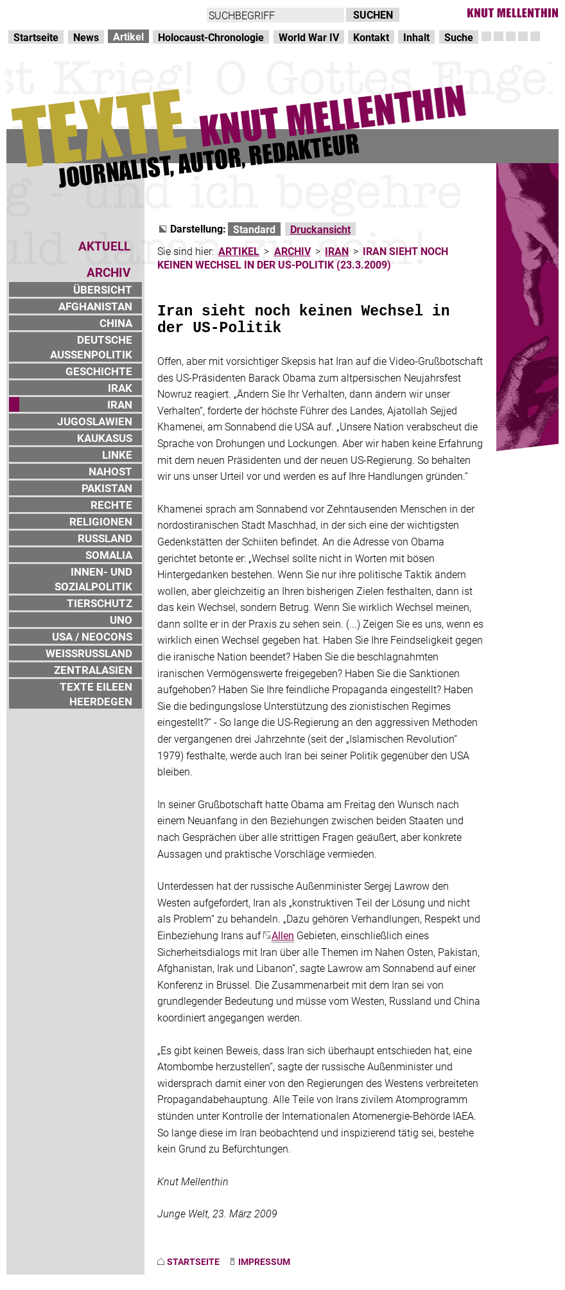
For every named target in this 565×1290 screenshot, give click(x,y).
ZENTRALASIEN (93, 669)
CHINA (116, 322)
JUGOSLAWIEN (94, 421)
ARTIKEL (238, 251)
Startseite (35, 37)
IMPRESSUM (264, 1261)
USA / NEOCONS (92, 636)
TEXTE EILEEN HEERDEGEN (96, 694)
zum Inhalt (164, 13)
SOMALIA (108, 554)
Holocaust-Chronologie (211, 37)
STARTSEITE (193, 1261)
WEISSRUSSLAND (89, 653)
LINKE (117, 454)
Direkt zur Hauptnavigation (68, 13)
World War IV (309, 37)
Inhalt (416, 37)
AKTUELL (104, 246)
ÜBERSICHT (102, 289)
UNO (121, 619)
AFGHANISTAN (95, 306)
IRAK (120, 387)
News (86, 37)
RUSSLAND (105, 538)
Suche (458, 37)
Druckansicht (320, 229)
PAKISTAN (107, 488)
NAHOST (110, 471)
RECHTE (111, 504)
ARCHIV (292, 251)
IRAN (119, 404)
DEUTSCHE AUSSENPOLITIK (91, 347)
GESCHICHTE (98, 371)
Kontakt (371, 37)
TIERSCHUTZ (99, 603)
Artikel (128, 36)
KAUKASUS (104, 437)
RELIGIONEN (100, 521)
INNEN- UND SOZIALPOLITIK (93, 579)
